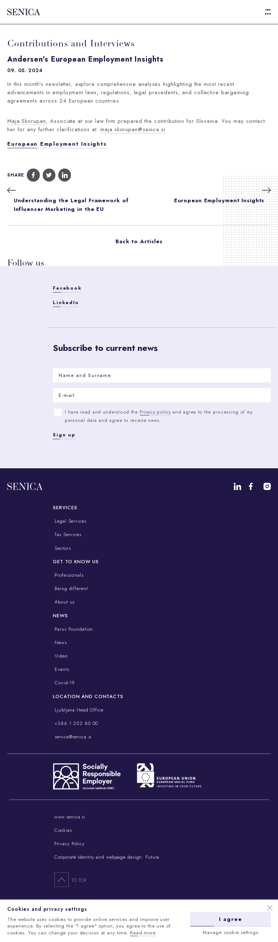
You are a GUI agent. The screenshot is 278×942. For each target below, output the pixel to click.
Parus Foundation (73, 629)
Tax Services (67, 534)
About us (64, 601)
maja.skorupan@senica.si (132, 129)
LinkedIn (66, 302)
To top (70, 879)
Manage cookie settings (230, 932)
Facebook (67, 288)
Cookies (63, 830)
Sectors (62, 548)
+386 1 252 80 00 (75, 723)
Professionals (68, 575)
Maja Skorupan (26, 121)
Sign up (64, 434)
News (60, 642)
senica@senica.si (72, 736)
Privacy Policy (69, 843)
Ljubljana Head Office (78, 709)
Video (60, 655)
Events (61, 669)
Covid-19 (64, 682)
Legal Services (69, 521)
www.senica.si (69, 816)
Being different (70, 588)
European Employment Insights (56, 144)
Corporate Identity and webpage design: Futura (107, 857)
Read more (143, 932)
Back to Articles (139, 241)
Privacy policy (155, 412)
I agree (230, 919)
